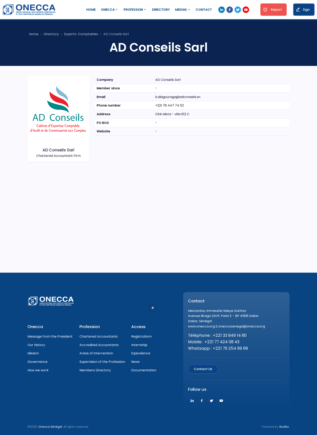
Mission (33, 353)
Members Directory (95, 370)
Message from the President (50, 336)
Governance (37, 361)
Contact (204, 9)
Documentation (143, 370)
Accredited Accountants (99, 345)
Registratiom (141, 336)
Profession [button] (133, 9)
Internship (139, 345)
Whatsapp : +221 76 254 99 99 (218, 348)
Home (90, 9)
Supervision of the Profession (102, 361)
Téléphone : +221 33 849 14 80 (217, 335)
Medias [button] (181, 9)
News (135, 361)
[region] (192, 189)
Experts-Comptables (81, 34)
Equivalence (140, 353)
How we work (38, 370)
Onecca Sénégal (50, 427)
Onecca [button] (108, 9)
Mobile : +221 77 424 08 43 (213, 342)
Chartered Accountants (98, 336)
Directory (161, 9)
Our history (36, 345)
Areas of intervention (96, 353)
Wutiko (284, 427)
